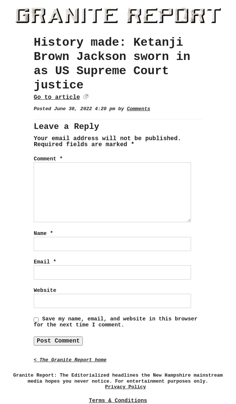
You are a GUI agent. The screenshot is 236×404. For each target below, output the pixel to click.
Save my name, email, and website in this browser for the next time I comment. (115, 322)
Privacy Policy (125, 387)
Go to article (57, 97)
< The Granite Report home (70, 360)
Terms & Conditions (118, 401)
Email (45, 262)
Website (45, 290)
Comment (48, 159)
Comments (138, 109)
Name (43, 233)
